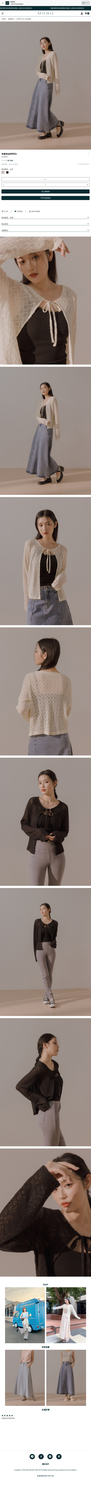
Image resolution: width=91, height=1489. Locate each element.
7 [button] (53, 148)
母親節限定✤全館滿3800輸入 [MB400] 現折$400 (17, 8)
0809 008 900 (49, 1476)
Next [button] (88, 1315)
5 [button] (45, 148)
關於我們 (45, 1464)
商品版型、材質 (7, 218)
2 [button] (35, 148)
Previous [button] (3, 1315)
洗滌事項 (4, 230)
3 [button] (38, 148)
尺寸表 (4, 211)
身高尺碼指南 (34, 211)
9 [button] (60, 148)
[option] (45, 86)
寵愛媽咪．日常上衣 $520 (9, 164)
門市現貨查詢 (46, 198)
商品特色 (4, 224)
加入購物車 (45, 191)
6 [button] (49, 148)
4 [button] (42, 148)
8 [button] (56, 148)
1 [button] (31, 148)
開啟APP (85, 3)
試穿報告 (18, 211)
